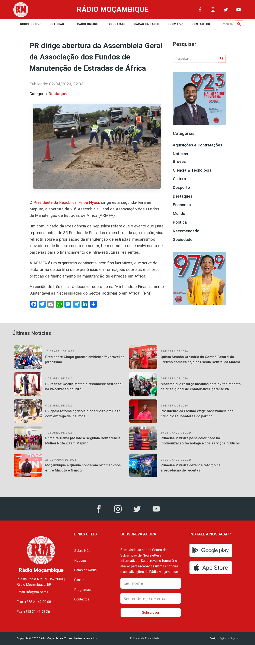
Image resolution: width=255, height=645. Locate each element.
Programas (115, 24)
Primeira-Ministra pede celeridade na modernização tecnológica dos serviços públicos (200, 440)
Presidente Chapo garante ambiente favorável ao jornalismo (85, 359)
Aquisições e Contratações (197, 145)
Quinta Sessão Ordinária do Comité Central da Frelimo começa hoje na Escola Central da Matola (200, 359)
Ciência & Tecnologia (192, 170)
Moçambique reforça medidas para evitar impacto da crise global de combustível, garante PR (201, 386)
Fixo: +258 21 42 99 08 (34, 602)
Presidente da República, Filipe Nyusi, (66, 202)
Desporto (181, 187)
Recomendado (186, 230)
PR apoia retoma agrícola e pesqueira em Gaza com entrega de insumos (82, 413)
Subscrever (150, 612)
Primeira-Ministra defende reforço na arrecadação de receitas (190, 467)
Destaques (58, 93)
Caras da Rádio (146, 24)
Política (180, 222)
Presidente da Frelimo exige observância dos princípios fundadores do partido (197, 413)
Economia (182, 204)
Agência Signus (229, 638)
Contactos (201, 24)
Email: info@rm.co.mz (32, 592)
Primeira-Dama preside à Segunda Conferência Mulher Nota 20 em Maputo (83, 440)
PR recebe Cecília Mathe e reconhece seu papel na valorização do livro (83, 386)
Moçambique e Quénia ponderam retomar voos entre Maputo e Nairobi (83, 467)
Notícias (59, 24)
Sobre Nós (82, 551)
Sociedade (182, 239)
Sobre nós (30, 24)
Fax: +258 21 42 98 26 (33, 612)
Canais (79, 580)
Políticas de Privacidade (144, 638)
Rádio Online (87, 24)
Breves (179, 161)
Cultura (179, 178)
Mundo (179, 213)
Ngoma (175, 24)
